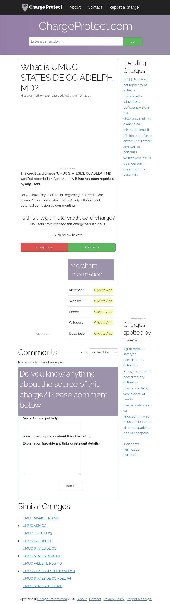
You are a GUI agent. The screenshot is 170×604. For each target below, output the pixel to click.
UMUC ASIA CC (34, 526)
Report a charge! (124, 7)
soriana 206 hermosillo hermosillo (132, 449)
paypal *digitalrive (136, 388)
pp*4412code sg (135, 79)
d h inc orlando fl (136, 130)
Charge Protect (42, 7)
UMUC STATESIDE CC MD (42, 586)
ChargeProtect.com (52, 599)
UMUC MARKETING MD (41, 518)
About (75, 7)
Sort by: (84, 352)
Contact (95, 7)
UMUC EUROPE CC (37, 541)
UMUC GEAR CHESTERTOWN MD (49, 571)
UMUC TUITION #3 (37, 533)
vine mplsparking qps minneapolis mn (136, 433)
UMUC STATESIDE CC (39, 548)
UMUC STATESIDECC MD (42, 556)
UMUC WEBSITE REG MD (42, 563)
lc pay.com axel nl (136, 371)
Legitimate (92, 247)
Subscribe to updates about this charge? (54, 436)
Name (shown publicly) (41, 418)
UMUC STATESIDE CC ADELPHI (47, 579)
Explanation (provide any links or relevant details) (61, 443)
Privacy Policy (114, 599)
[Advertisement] (68, 134)
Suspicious (44, 247)
